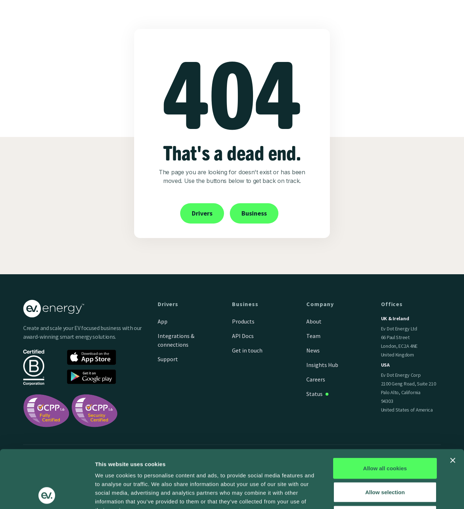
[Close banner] (452, 406)
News (313, 350)
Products (243, 321)
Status (314, 393)
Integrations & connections (176, 340)
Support (168, 359)
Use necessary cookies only (385, 461)
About (314, 321)
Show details (380, 495)
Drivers (202, 213)
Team (313, 335)
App (162, 321)
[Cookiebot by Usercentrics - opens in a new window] (47, 494)
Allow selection (385, 438)
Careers (315, 379)
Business (254, 213)
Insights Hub (322, 364)
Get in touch (247, 350)
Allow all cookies (385, 414)
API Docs (243, 335)
